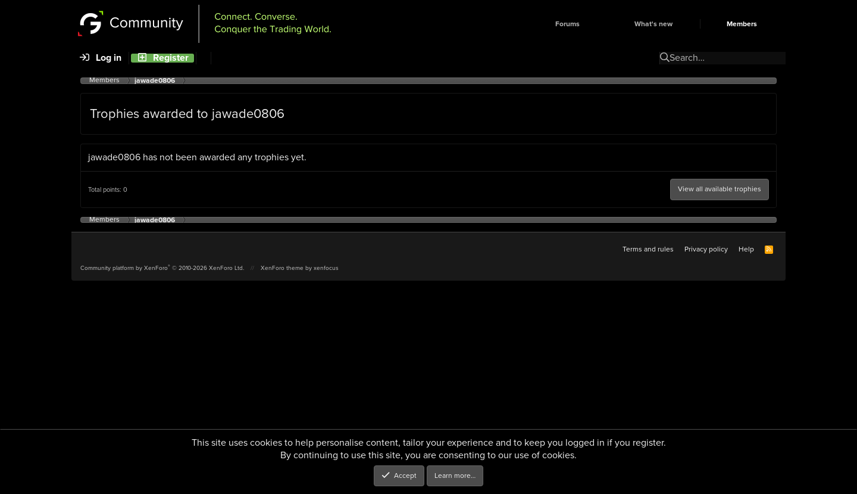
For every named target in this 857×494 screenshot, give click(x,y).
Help (746, 249)
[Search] (203, 58)
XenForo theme (282, 267)
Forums (567, 24)
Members (742, 24)
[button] (600, 24)
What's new (653, 24)
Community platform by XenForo (162, 267)
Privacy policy (706, 249)
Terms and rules (648, 249)
